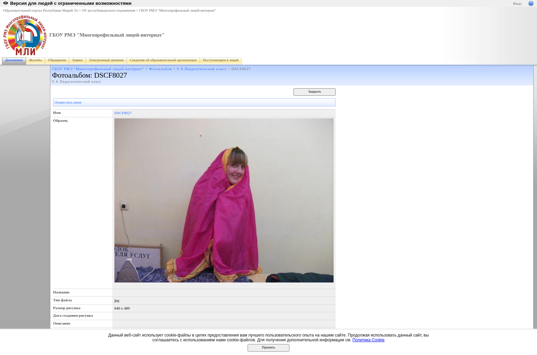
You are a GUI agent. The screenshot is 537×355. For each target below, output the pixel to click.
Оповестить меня (67, 102)
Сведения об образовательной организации (163, 60)
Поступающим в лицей (220, 60)
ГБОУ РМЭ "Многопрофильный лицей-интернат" (177, 10)
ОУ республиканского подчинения (108, 10)
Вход (517, 3)
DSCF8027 (123, 113)
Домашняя (14, 60)
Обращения (57, 60)
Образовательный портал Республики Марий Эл (40, 10)
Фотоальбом (160, 69)
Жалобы (35, 60)
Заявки (77, 60)
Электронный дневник (106, 60)
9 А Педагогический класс (202, 69)
